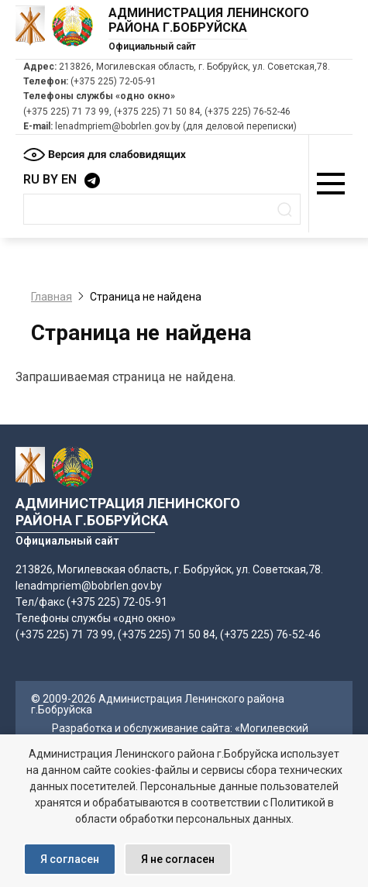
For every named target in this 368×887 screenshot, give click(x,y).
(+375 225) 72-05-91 (113, 81)
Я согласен (69, 859)
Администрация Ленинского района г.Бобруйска (208, 20)
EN (69, 179)
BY (50, 179)
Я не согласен (178, 859)
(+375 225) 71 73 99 (66, 111)
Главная (51, 297)
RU (31, 179)
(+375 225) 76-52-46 (248, 111)
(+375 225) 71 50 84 (157, 111)
